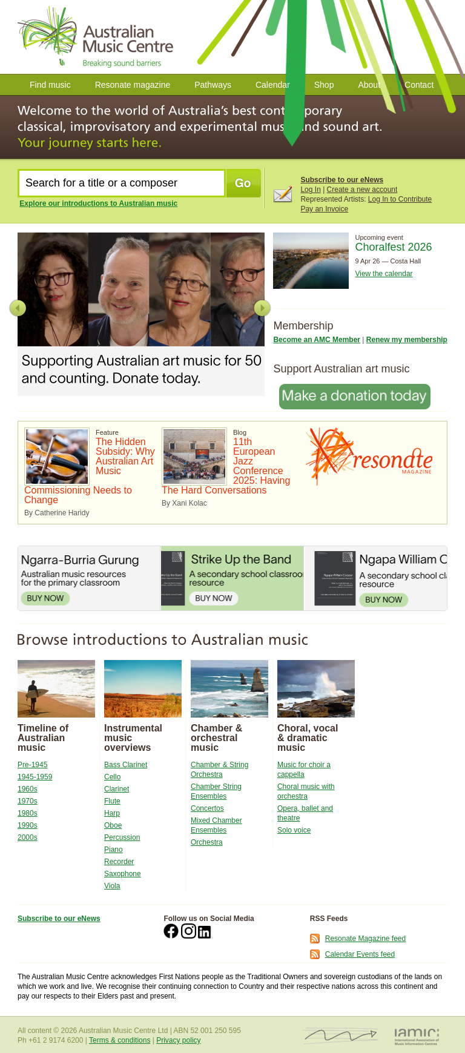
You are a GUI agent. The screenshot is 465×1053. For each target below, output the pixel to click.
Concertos (207, 808)
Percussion (122, 837)
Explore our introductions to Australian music (98, 203)
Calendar (273, 85)
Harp (112, 813)
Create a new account (362, 189)
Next (261, 308)
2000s (28, 837)
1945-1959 (35, 777)
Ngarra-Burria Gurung (89, 578)
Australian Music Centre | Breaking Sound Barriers (98, 37)
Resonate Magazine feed (365, 938)
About (369, 85)
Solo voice (294, 830)
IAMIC (416, 1036)
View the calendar (383, 273)
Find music (50, 85)
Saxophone (122, 874)
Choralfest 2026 (393, 247)
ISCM (340, 1036)
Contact (419, 85)
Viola (112, 886)
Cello (112, 777)
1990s (28, 825)
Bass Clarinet (125, 765)
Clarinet (116, 789)
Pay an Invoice (324, 209)
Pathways (212, 85)
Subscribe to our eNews (341, 180)
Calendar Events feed (360, 954)
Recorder (119, 861)
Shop (324, 85)
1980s (28, 813)
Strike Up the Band (232, 578)
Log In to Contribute (400, 199)
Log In (310, 189)
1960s (28, 789)
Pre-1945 (32, 765)
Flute (112, 801)
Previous (17, 308)
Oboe (113, 825)
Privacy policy (178, 1040)
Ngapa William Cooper (376, 578)
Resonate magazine (133, 85)
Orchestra (207, 842)
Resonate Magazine (369, 456)
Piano (113, 849)
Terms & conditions (119, 1040)
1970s (28, 801)
